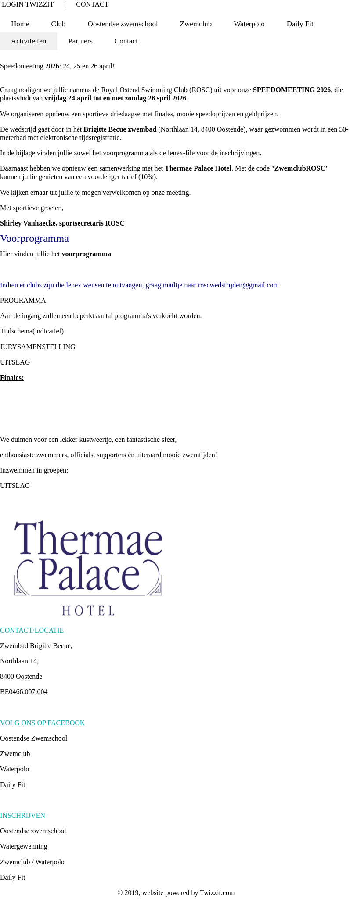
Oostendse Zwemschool (33, 738)
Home (20, 24)
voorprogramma (86, 254)
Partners (80, 41)
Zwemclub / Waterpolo (32, 862)
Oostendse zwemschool (33, 831)
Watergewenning (23, 846)
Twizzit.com (217, 892)
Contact (126, 41)
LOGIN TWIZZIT (28, 4)
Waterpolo (14, 769)
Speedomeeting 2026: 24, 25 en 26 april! (57, 66)
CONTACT (92, 4)
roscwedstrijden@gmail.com (238, 285)
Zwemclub (15, 753)
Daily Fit (300, 24)
